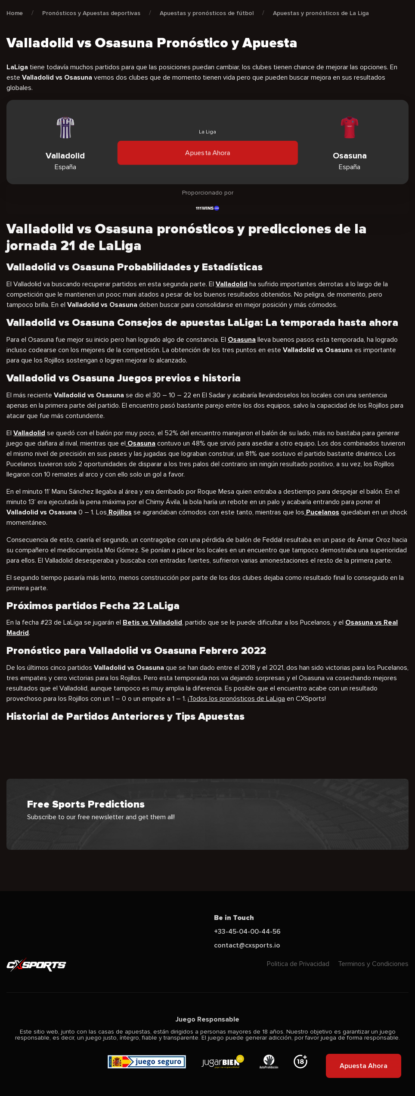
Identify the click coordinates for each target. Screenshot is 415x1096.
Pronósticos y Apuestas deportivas (91, 13)
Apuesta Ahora (207, 153)
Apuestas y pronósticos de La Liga (321, 13)
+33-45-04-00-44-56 (247, 931)
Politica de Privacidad (298, 964)
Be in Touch (234, 917)
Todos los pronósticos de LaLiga (237, 698)
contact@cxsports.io (247, 945)
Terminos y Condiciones (373, 964)
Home (14, 13)
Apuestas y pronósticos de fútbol (207, 13)
